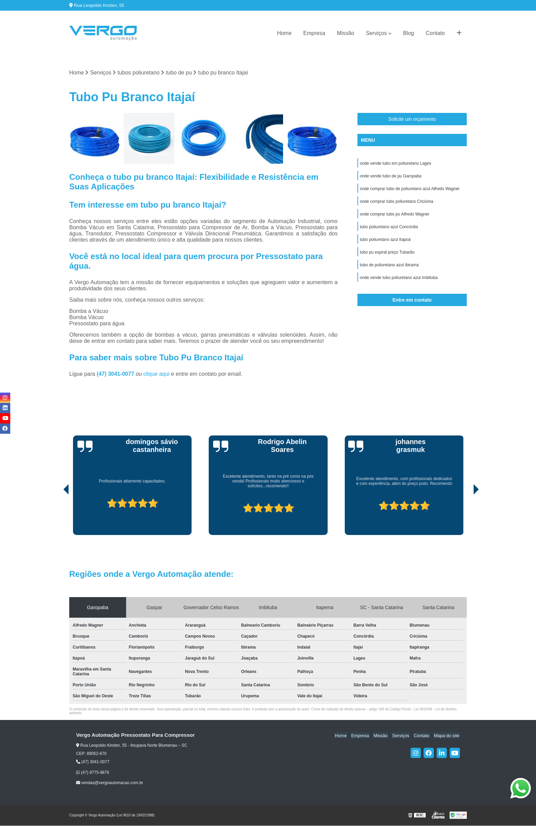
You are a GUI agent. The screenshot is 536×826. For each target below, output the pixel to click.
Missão (345, 33)
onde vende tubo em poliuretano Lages (395, 163)
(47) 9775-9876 (92, 772)
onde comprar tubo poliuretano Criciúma (396, 202)
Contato (435, 33)
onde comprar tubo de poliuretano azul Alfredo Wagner (410, 189)
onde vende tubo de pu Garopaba (390, 176)
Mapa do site (447, 735)
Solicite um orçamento (412, 119)
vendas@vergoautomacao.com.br (109, 783)
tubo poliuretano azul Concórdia (389, 228)
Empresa (314, 33)
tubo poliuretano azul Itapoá (385, 242)
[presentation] (56, 516)
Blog (408, 33)
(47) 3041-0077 (116, 374)
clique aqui (156, 374)
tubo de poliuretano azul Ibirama (389, 268)
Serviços (376, 33)
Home (284, 33)
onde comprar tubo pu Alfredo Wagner (394, 215)
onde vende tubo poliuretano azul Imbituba (399, 281)
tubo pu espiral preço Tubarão (387, 255)
